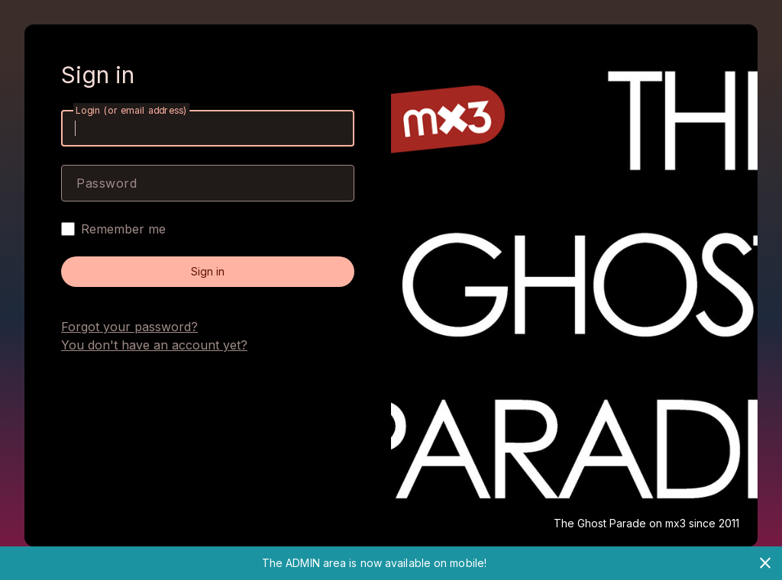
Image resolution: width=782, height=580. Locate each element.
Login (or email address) (131, 110)
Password (106, 183)
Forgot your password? (129, 326)
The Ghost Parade (600, 523)
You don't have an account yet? (154, 345)
